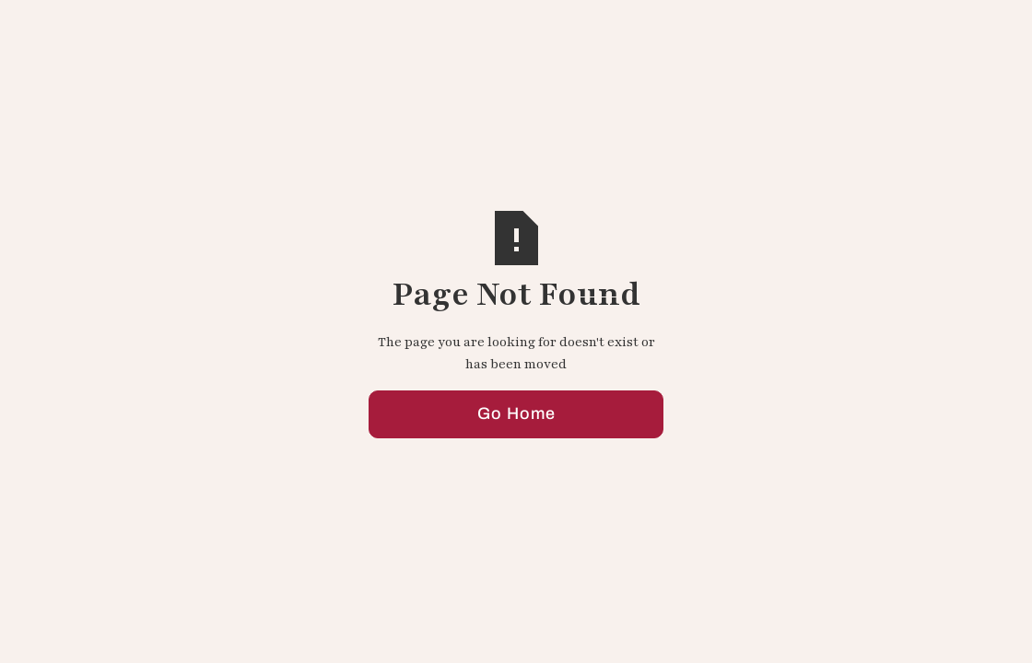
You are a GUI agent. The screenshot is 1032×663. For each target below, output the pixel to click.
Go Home (516, 415)
